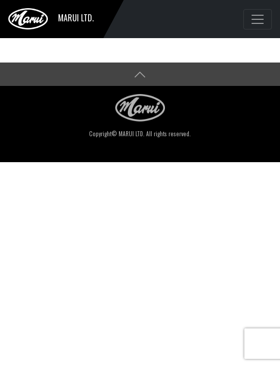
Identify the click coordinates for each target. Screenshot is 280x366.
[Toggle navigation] (257, 19)
